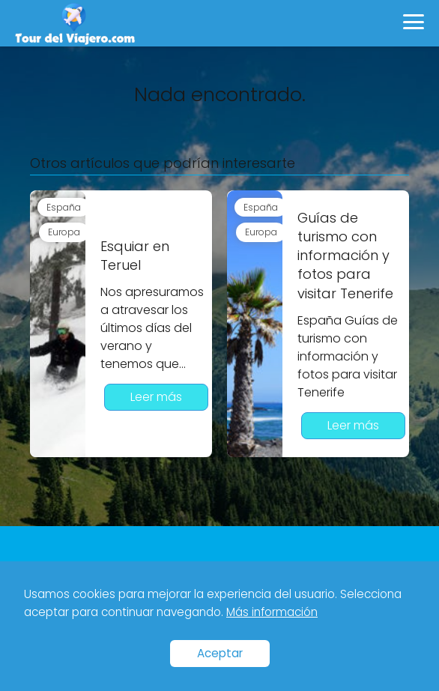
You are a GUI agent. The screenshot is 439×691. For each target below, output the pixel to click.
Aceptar (220, 653)
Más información (272, 612)
